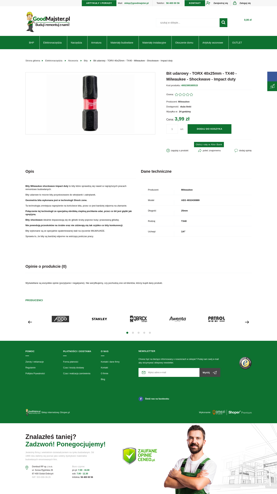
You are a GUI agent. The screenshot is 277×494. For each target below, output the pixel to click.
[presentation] (30, 321)
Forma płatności (70, 362)
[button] (127, 333)
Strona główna (32, 60)
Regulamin (30, 367)
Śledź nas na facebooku (153, 399)
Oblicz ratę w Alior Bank (209, 144)
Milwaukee (184, 101)
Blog (103, 379)
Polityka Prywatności (35, 373)
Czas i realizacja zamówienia (76, 373)
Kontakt (104, 367)
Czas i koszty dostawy (73, 367)
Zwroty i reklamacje (34, 362)
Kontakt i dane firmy (110, 362)
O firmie (104, 373)
